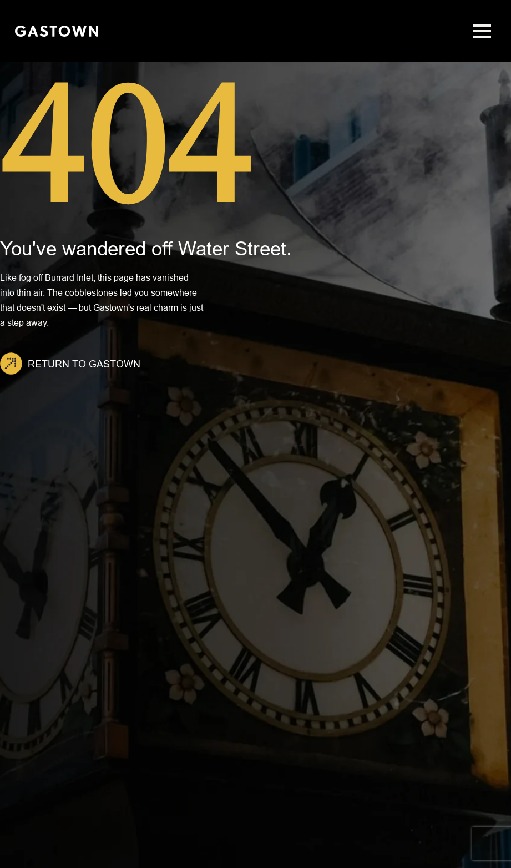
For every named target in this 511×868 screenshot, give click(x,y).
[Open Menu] (482, 31)
